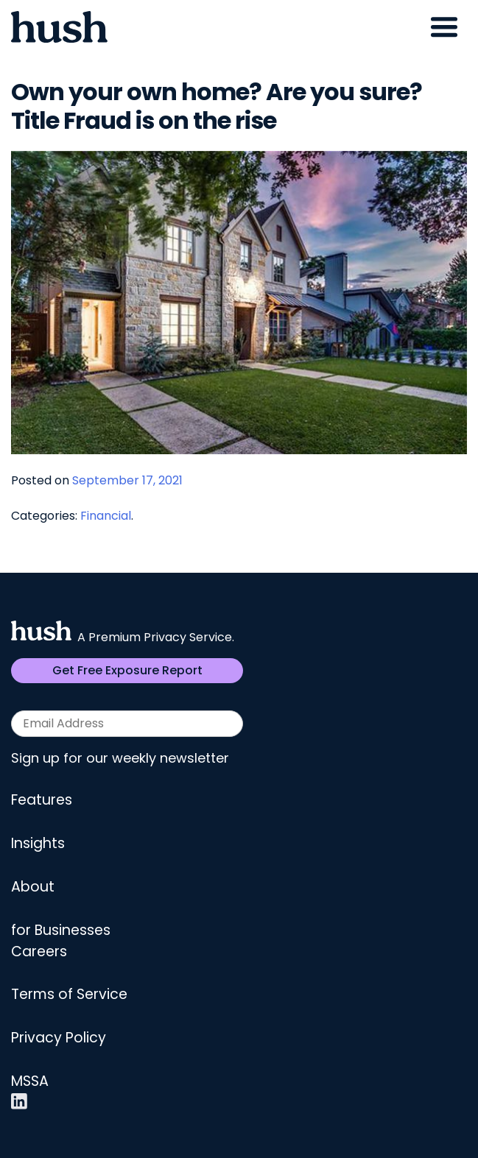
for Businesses (60, 930)
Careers (39, 951)
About (33, 887)
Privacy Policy (58, 1038)
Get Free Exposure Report (127, 670)
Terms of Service (69, 994)
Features (41, 800)
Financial (105, 515)
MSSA (30, 1081)
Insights (38, 843)
